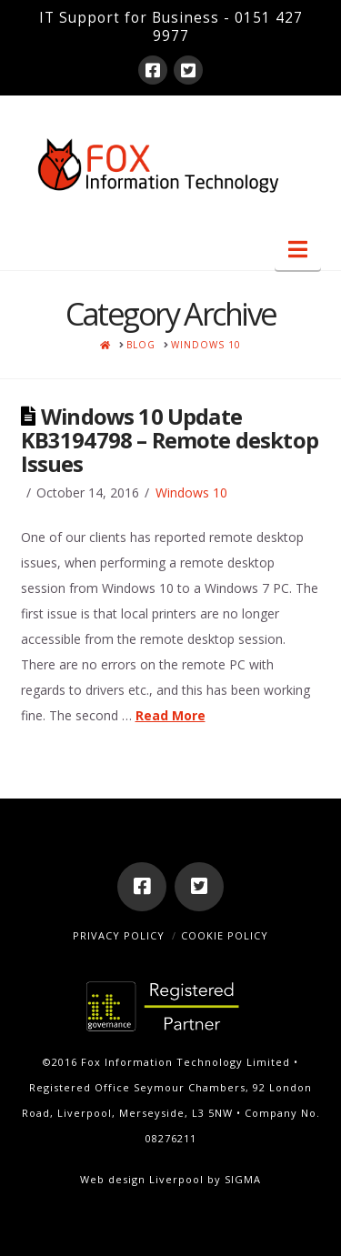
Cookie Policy (224, 935)
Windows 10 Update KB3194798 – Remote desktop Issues (169, 440)
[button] (298, 249)
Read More (170, 715)
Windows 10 (191, 492)
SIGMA (243, 1179)
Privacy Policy (119, 935)
